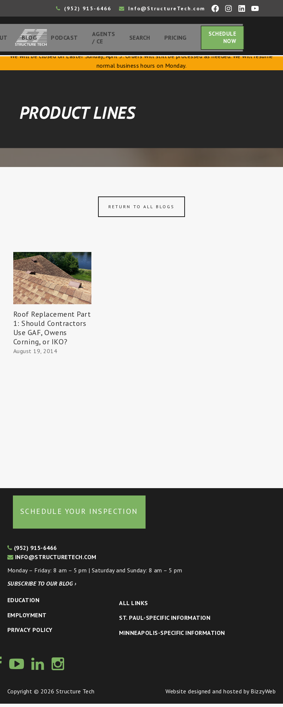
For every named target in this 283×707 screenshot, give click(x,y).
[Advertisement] (52, 421)
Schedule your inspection (79, 514)
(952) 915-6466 (83, 8)
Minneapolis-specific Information (172, 636)
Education (23, 603)
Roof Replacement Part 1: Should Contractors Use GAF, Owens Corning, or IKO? (52, 331)
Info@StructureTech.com (162, 8)
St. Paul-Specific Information (164, 621)
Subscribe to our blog (41, 586)
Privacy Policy (30, 633)
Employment (27, 618)
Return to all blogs (141, 210)
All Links (133, 606)
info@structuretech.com (52, 560)
